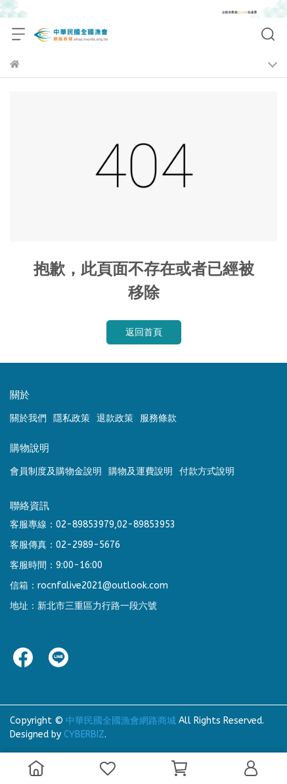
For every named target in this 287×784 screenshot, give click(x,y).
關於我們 (28, 418)
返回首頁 (143, 332)
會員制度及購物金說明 (56, 471)
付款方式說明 (206, 471)
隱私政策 (71, 418)
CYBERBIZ (84, 734)
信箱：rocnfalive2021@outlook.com (89, 585)
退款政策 (115, 418)
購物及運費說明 (140, 471)
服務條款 (158, 418)
